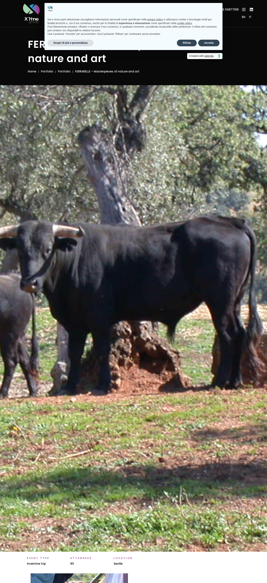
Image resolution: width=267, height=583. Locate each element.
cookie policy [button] (184, 23)
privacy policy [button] (155, 19)
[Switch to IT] (250, 16)
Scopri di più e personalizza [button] (70, 42)
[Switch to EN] (243, 16)
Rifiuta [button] (187, 42)
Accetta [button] (209, 42)
